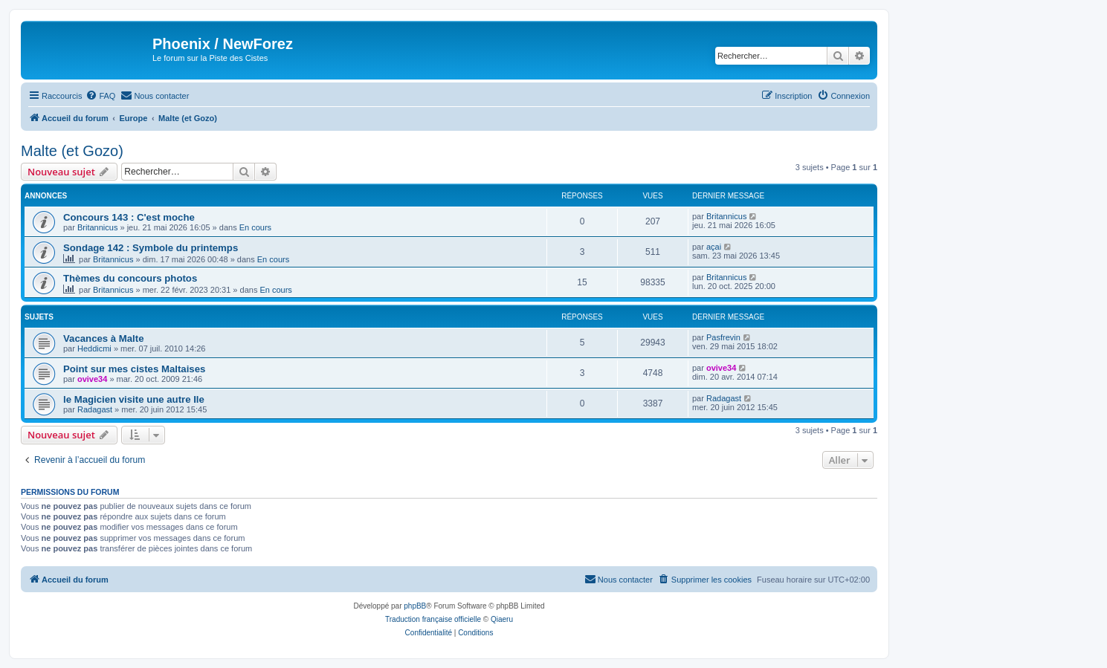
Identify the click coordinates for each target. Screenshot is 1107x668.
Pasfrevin (723, 337)
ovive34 (92, 378)
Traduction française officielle (433, 619)
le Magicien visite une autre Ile (133, 399)
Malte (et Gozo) (72, 151)
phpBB (415, 606)
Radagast (94, 409)
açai (713, 246)
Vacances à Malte (103, 338)
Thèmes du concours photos (130, 278)
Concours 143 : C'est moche (129, 217)
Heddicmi (94, 348)
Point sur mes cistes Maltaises (134, 368)
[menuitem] (100, 96)
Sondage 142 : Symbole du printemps (150, 247)
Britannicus (97, 227)
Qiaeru (502, 619)
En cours (255, 227)
